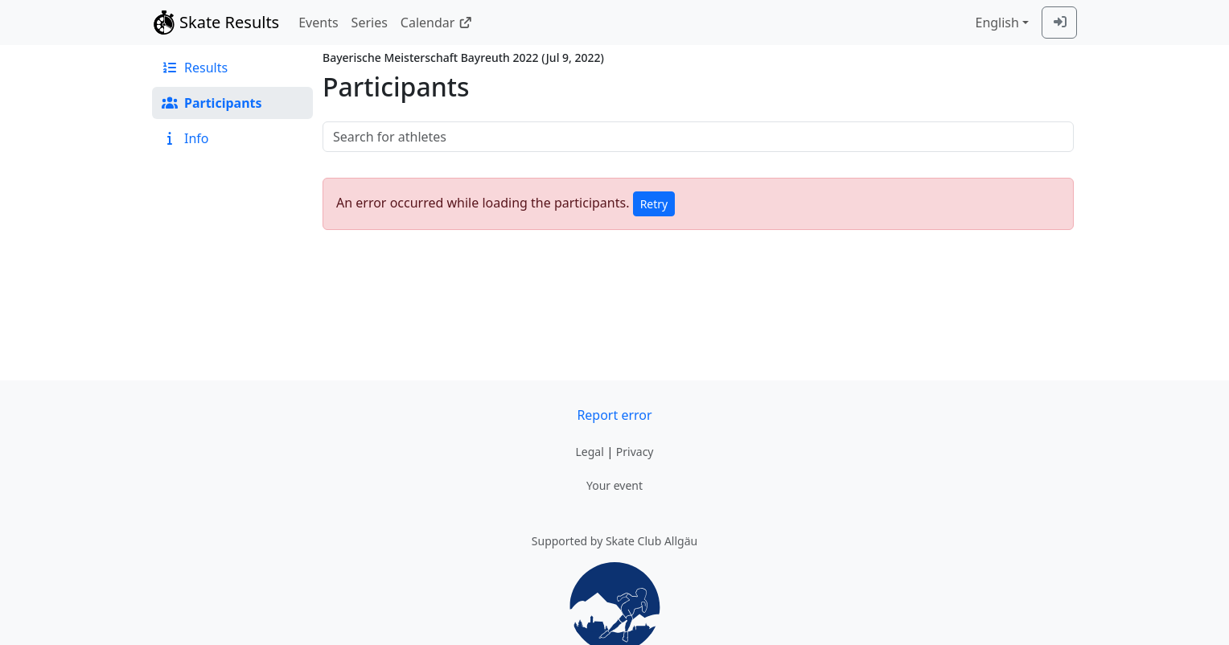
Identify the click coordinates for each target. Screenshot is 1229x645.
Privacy (635, 451)
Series (369, 22)
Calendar (436, 22)
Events (318, 22)
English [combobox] (996, 22)
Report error (614, 415)
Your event (614, 485)
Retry (654, 204)
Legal (589, 451)
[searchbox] (698, 136)
